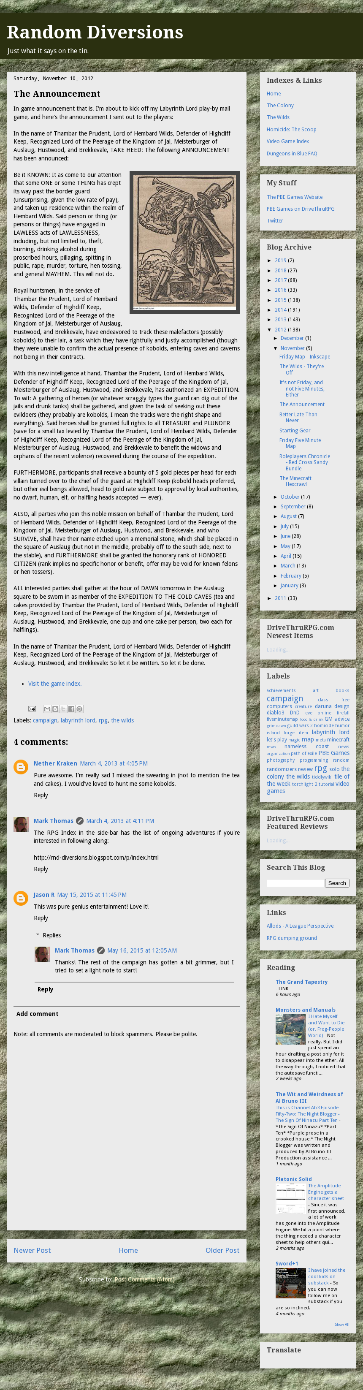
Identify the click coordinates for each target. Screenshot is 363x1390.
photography (281, 760)
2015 (281, 300)
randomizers (282, 769)
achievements (281, 690)
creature (303, 706)
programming (314, 760)
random (341, 760)
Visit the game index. (55, 683)
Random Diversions (95, 32)
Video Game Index (288, 141)
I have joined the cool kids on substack (326, 1276)
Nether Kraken (55, 763)
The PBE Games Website (294, 197)
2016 (281, 290)
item (303, 733)
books (342, 690)
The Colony (280, 106)
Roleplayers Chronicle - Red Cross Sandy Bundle (304, 462)
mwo (271, 746)
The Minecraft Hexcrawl (295, 481)
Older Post (223, 1250)
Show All (342, 1324)
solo (334, 769)
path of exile (304, 753)
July (285, 526)
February (292, 576)
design (341, 706)
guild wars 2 (300, 725)
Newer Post (32, 1250)
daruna (323, 706)
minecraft (338, 740)
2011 (281, 598)
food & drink (311, 719)
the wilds (122, 720)
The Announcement (302, 404)
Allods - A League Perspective (300, 926)
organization (278, 753)
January (290, 586)
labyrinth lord (78, 720)
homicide (324, 725)
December (293, 338)
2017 (281, 280)
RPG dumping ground (292, 938)
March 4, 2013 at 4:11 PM (120, 820)
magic (294, 740)
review (305, 769)
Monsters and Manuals (306, 1010)
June (286, 536)
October (291, 497)
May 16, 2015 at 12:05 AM (142, 950)
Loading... (278, 650)
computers (279, 706)
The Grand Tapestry (302, 982)
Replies (52, 935)
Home (128, 1250)
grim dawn (276, 725)
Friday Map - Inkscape (304, 357)
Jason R (44, 894)
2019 (281, 260)
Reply (41, 795)
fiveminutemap (282, 719)
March (289, 566)
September (294, 507)
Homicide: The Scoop (292, 130)
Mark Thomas (53, 820)
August (289, 516)
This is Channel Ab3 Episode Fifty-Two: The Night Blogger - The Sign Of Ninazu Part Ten (308, 1114)
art (316, 690)
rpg (103, 720)
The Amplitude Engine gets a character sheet (326, 1192)
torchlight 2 (304, 784)
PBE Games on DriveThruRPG (301, 209)
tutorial (326, 784)
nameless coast (306, 746)
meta (321, 740)
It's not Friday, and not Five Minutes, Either (302, 389)
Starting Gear (295, 431)
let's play (277, 740)
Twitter (275, 221)
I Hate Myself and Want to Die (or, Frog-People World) (326, 1025)
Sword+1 (287, 1264)
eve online (318, 713)
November (293, 348)
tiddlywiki (322, 777)
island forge (281, 733)
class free (334, 700)
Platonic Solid (294, 1179)
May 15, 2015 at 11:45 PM (92, 894)
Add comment (37, 1013)
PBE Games (333, 752)
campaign (45, 720)
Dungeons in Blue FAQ (292, 154)
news (343, 746)
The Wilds (278, 117)
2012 (281, 330)
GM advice (337, 719)
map (308, 739)
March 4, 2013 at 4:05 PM (114, 763)
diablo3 (275, 713)
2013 (281, 320)
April (287, 556)
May (286, 546)
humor (342, 725)
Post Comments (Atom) (144, 1279)
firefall (343, 713)
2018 (281, 271)
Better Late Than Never (298, 418)
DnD (295, 713)
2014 (281, 310)
